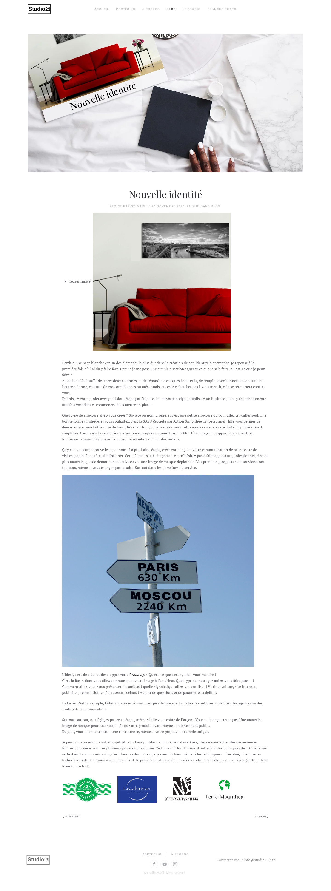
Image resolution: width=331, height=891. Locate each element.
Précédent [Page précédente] (72, 816)
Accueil (101, 9)
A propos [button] (151, 9)
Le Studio (192, 9)
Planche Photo (222, 9)
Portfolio (125, 9)
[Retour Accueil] (39, 9)
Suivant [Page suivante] (261, 816)
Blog (171, 9)
